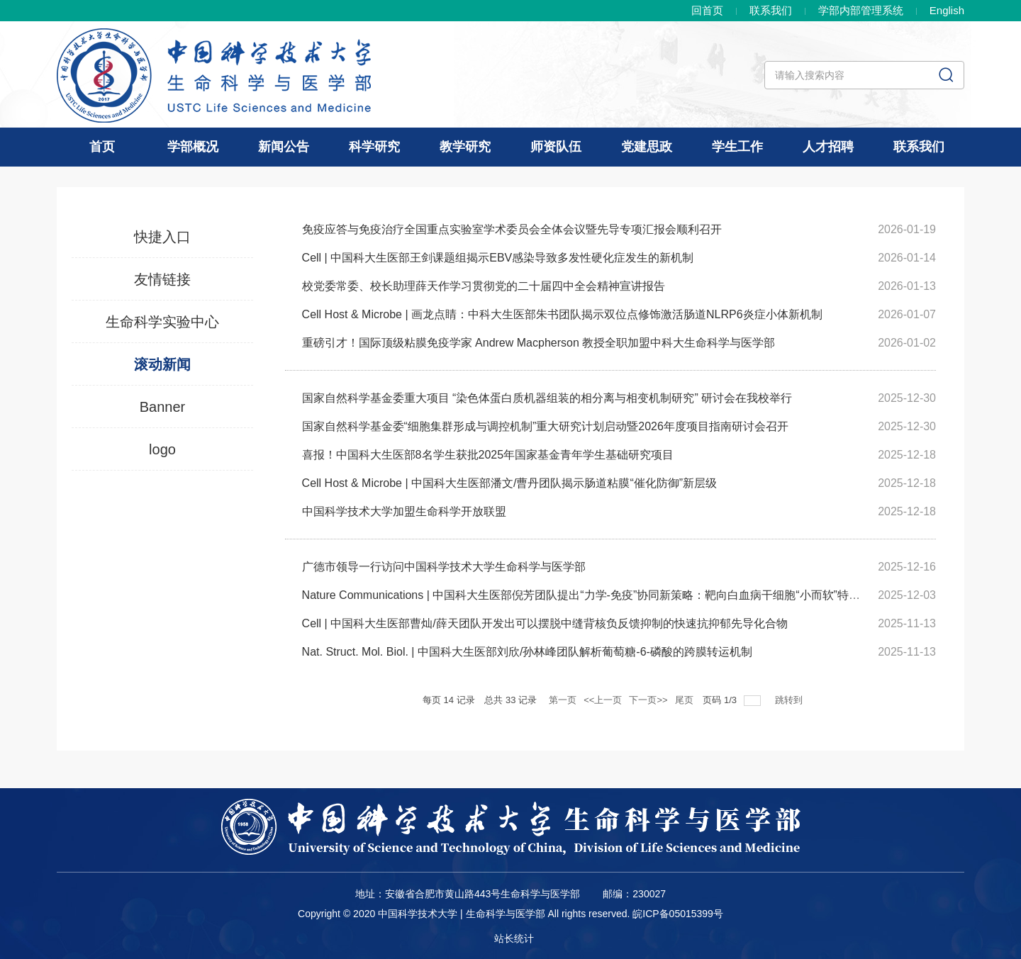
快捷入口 (162, 237)
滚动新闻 (162, 364)
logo (162, 449)
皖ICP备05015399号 (677, 913)
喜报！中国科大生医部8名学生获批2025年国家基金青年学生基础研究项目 (488, 455)
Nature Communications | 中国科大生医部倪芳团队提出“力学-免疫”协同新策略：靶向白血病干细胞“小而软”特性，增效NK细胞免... (628, 595)
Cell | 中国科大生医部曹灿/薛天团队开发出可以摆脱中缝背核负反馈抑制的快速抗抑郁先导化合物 (545, 623)
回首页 (707, 10)
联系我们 (770, 10)
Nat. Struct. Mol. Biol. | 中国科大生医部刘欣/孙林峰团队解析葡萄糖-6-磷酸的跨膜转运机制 (527, 652)
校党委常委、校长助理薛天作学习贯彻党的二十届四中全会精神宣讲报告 (483, 286)
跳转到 (790, 700)
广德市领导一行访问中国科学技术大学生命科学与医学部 (444, 567)
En (947, 10)
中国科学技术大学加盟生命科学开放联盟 (404, 511)
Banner (163, 407)
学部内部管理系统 (860, 10)
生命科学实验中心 (162, 322)
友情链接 (162, 279)
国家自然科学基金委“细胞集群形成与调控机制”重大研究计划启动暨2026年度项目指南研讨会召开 (545, 426)
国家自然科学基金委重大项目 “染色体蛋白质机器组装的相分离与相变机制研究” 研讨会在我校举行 (547, 398)
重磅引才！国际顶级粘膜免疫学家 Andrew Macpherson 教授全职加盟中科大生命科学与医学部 (539, 343)
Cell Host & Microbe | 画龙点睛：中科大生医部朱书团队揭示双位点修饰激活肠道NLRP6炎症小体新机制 (562, 314)
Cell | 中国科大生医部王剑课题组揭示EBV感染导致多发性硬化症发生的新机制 (498, 258)
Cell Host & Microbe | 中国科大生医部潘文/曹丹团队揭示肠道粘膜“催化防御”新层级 (510, 483)
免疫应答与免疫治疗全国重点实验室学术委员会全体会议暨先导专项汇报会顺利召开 (512, 229)
